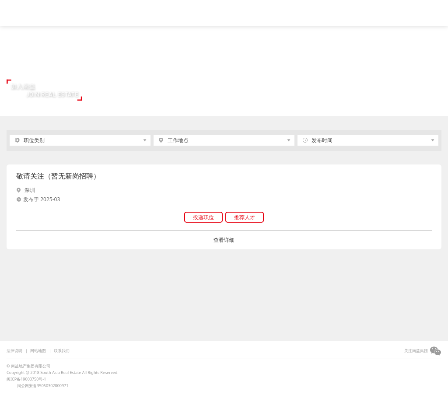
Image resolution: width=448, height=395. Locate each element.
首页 (78, 12)
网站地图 (38, 350)
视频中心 (108, 12)
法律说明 (14, 350)
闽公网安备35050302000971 (42, 385)
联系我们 (62, 350)
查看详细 (224, 240)
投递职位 (203, 217)
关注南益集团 (416, 350)
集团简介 (145, 12)
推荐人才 (244, 217)
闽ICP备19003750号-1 (26, 379)
